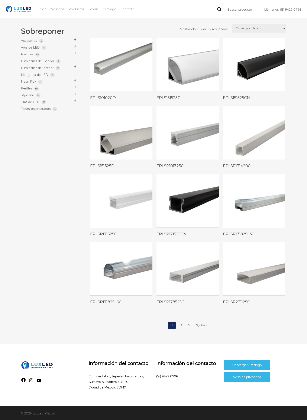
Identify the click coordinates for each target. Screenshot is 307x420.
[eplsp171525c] (121, 201)
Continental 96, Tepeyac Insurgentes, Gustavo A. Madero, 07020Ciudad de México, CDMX (116, 381)
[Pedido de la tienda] (259, 28)
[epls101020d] (121, 64)
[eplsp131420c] (254, 133)
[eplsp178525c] (187, 269)
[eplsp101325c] (187, 133)
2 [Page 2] (181, 325)
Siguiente (201, 325)
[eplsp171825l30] (254, 201)
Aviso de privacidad (247, 377)
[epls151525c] (187, 64)
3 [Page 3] (189, 325)
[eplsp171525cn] (187, 201)
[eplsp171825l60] (121, 269)
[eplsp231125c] (254, 269)
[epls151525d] (121, 133)
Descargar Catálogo (247, 365)
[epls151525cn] (254, 64)
